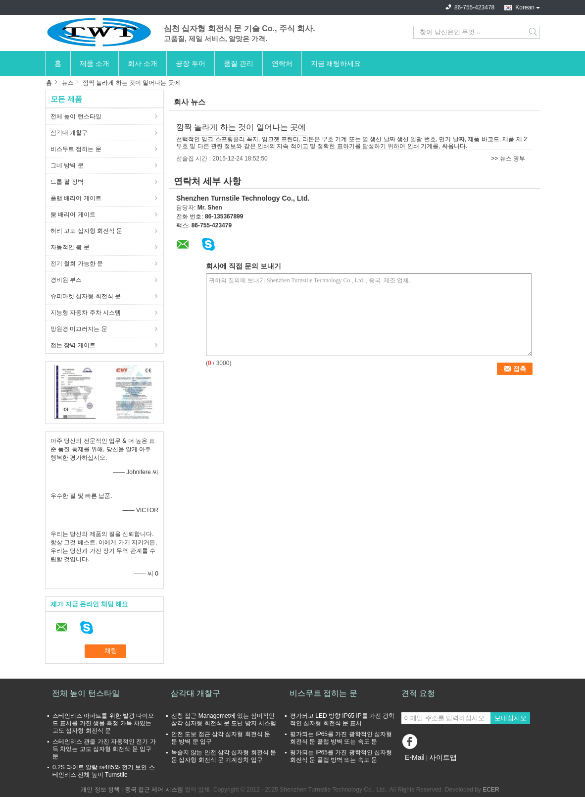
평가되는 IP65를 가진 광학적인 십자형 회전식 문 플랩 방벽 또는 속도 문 (341, 738)
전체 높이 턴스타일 (75, 116)
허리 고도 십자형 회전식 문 (86, 230)
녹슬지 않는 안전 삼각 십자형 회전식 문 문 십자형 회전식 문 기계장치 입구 (223, 756)
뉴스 (68, 82)
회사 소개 (142, 63)
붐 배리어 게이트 (73, 214)
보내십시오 (510, 718)
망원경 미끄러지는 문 (78, 328)
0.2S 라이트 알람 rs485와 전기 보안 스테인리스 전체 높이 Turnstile (103, 771)
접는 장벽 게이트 (73, 345)
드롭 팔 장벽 (67, 181)
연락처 (282, 63)
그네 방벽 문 (67, 165)
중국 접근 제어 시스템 (154, 789)
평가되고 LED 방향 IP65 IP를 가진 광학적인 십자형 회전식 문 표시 (342, 719)
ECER (491, 789)
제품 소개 (94, 63)
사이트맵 (443, 757)
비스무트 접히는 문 (75, 149)
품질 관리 (238, 63)
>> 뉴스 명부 (508, 158)
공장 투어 (190, 63)
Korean (525, 7)
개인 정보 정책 (100, 789)
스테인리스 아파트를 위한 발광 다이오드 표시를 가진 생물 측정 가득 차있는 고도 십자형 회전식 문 (103, 723)
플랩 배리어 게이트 (75, 198)
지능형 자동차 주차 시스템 (85, 312)
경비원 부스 (66, 279)
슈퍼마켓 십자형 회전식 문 (85, 296)
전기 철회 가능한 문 (76, 263)
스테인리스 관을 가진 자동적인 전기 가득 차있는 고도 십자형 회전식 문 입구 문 (104, 749)
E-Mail (415, 757)
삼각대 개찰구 (69, 132)
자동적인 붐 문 (70, 247)
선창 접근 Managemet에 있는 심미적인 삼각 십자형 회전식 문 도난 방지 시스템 (223, 719)
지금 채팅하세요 (336, 63)
